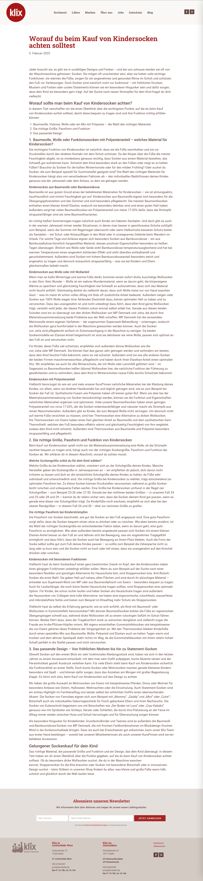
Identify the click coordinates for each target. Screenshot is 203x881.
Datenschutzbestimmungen (96, 825)
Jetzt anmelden (149, 818)
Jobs (121, 12)
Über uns (107, 12)
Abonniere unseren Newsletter (101, 801)
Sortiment (60, 12)
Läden (76, 12)
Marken (90, 12)
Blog (150, 12)
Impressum (159, 843)
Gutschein (135, 12)
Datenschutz (159, 846)
